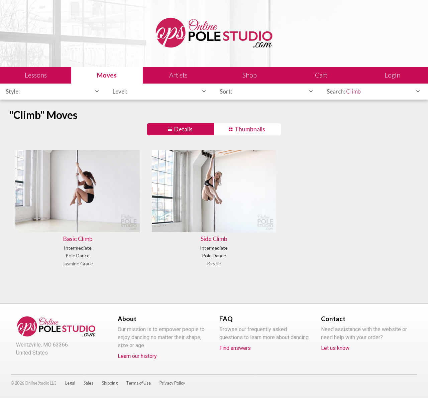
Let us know (335, 348)
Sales (88, 383)
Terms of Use (138, 383)
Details (183, 129)
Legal (70, 383)
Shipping (110, 383)
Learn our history (137, 356)
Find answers (235, 348)
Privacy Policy (172, 383)
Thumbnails (250, 129)
